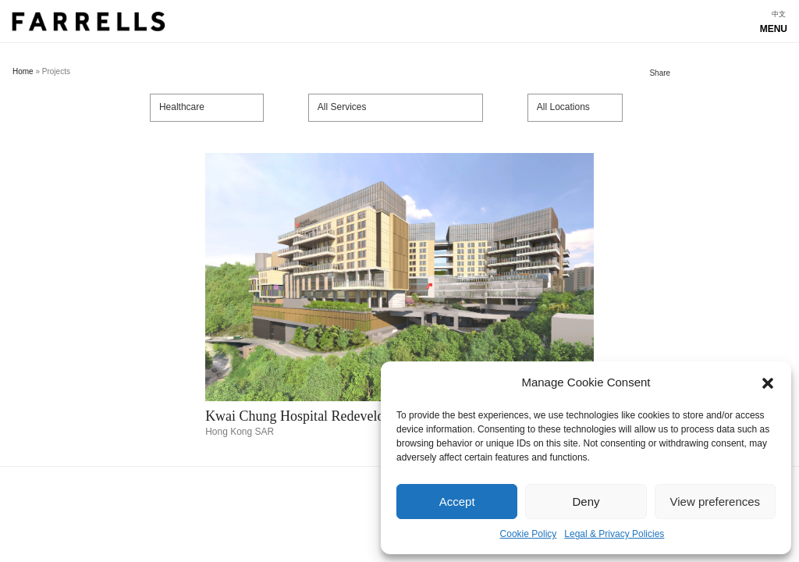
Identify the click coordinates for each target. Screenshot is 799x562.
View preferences (715, 501)
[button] (768, 383)
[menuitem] (779, 14)
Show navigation (399, 25)
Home (23, 71)
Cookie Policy (528, 533)
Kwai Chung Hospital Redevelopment (312, 416)
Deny (585, 501)
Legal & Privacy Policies (614, 533)
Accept (457, 501)
